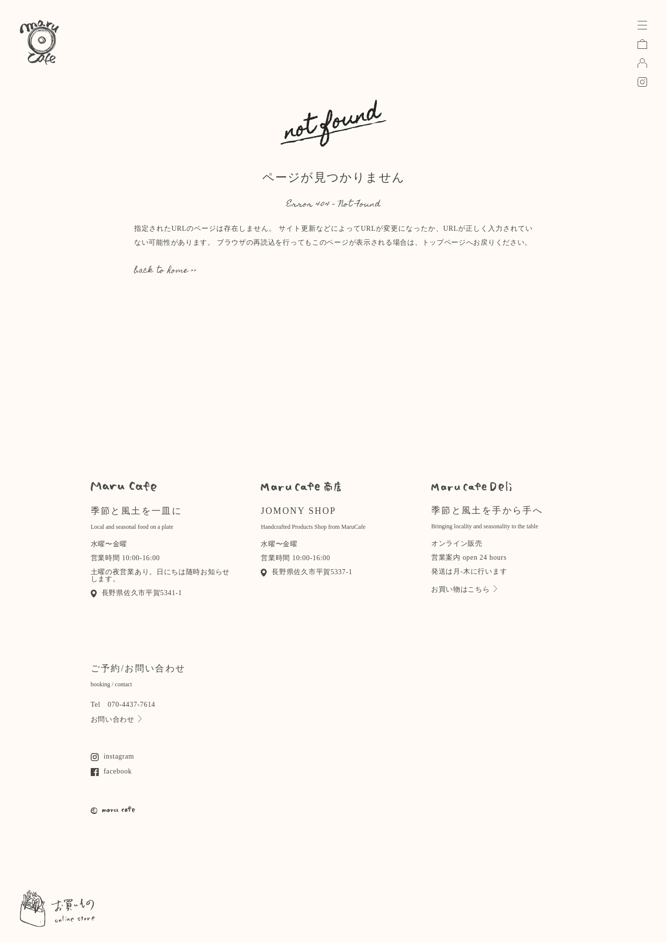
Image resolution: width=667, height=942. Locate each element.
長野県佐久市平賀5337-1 (306, 572)
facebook (111, 771)
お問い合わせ (116, 719)
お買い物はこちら (464, 589)
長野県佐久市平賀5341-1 (136, 593)
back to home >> (165, 271)
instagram (113, 756)
